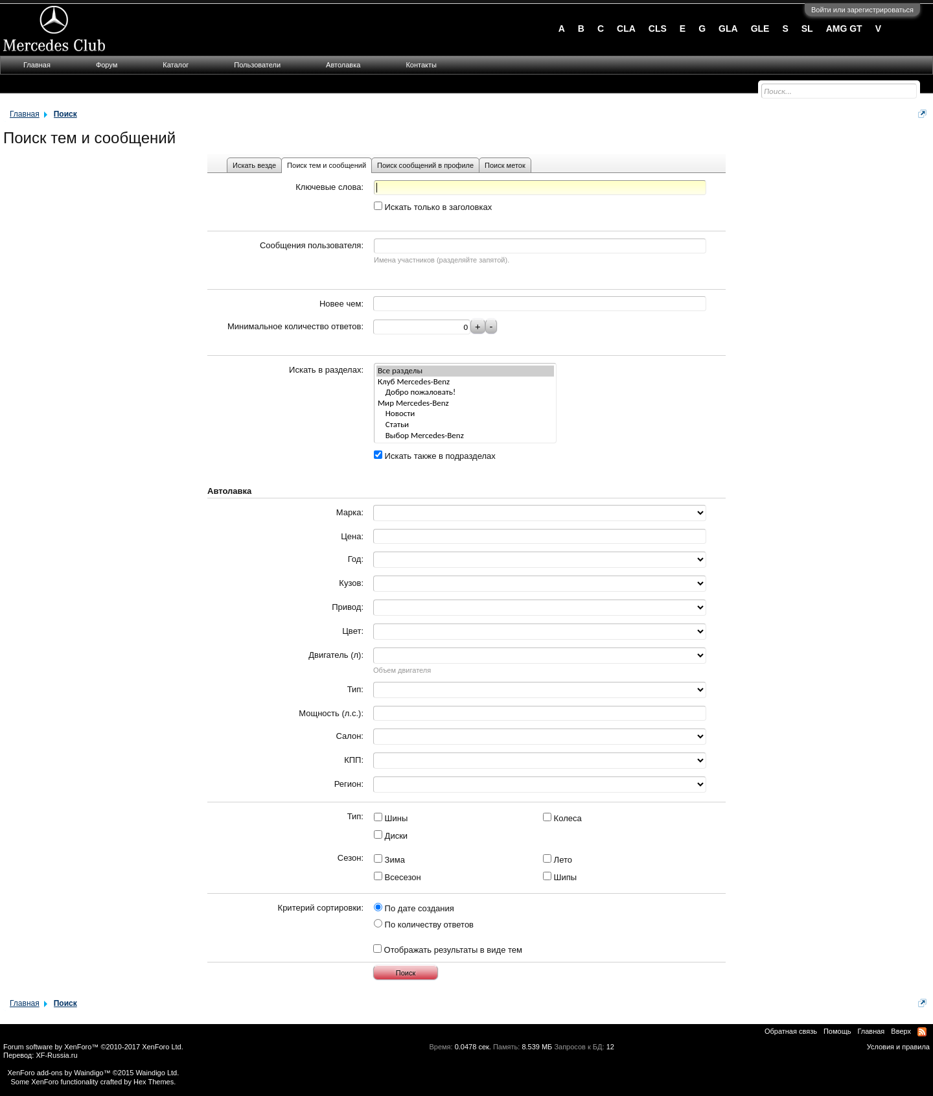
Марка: (349, 512)
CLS (658, 28)
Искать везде (254, 165)
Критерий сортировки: (320, 908)
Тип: (355, 689)
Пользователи (257, 65)
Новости (465, 413)
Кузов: (351, 583)
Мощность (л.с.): (331, 713)
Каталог (176, 65)
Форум (106, 65)
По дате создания (414, 908)
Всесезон (397, 877)
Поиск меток (505, 165)
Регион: (348, 784)
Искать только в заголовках (433, 207)
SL (807, 28)
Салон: (349, 736)
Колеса (562, 818)
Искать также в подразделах (435, 456)
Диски (391, 836)
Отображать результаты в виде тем (447, 950)
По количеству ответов (424, 924)
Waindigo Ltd (156, 1073)
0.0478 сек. (473, 1047)
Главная (37, 65)
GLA (728, 28)
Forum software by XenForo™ (93, 1047)
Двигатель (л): (335, 655)
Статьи (465, 424)
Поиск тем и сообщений (326, 165)
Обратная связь (791, 1031)
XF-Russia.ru (56, 1055)
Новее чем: (341, 304)
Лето (557, 860)
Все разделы (465, 371)
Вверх (901, 1031)
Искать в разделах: (326, 370)
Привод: (347, 607)
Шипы (560, 877)
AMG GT (844, 28)
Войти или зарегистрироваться (862, 10)
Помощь (837, 1031)
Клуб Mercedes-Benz (465, 382)
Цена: (352, 536)
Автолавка (343, 65)
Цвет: (352, 631)
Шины (391, 818)
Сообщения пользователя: (311, 245)
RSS (922, 1031)
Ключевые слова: (329, 187)
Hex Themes (153, 1082)
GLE (760, 28)
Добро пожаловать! (465, 392)
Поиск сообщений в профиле (425, 165)
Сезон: (350, 858)
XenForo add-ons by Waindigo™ (58, 1073)
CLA (626, 28)
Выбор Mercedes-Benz (465, 435)
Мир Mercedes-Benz (465, 403)
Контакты (421, 65)
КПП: (353, 760)
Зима (389, 860)
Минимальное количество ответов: (295, 326)
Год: (355, 559)
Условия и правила (898, 1047)
